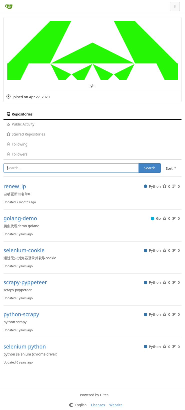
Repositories (19, 114)
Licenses (98, 404)
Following (17, 144)
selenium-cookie (24, 250)
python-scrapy (21, 314)
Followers (16, 154)
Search (149, 168)
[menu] (171, 168)
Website (115, 404)
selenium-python (25, 346)
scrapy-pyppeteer (25, 282)
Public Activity (20, 124)
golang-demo (20, 218)
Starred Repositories (25, 134)
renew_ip (15, 186)
